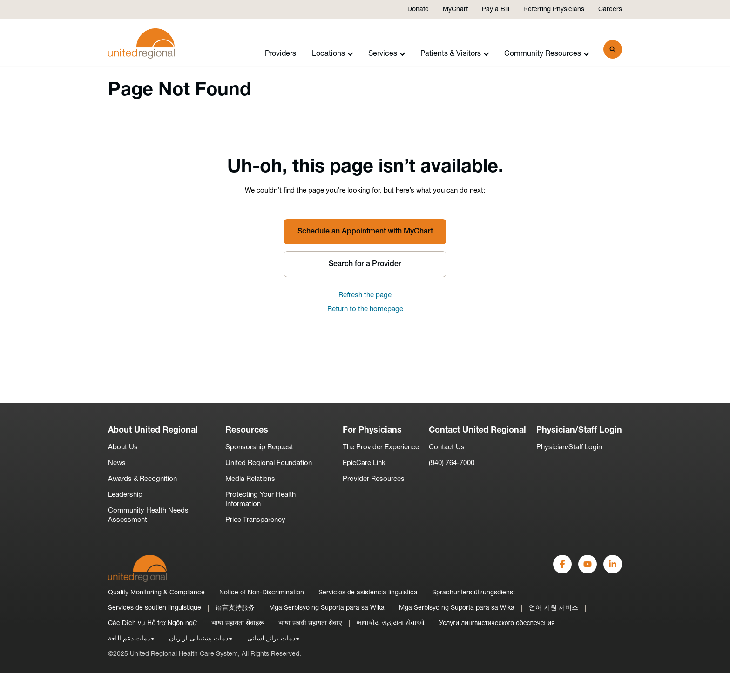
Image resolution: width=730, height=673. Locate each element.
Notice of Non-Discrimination (261, 592)
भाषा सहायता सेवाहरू (237, 623)
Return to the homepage (365, 309)
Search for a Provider (365, 264)
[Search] (612, 49)
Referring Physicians (553, 9)
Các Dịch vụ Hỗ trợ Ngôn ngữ (152, 623)
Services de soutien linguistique (154, 608)
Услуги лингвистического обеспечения (497, 623)
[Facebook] (562, 564)
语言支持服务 (235, 608)
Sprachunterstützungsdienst (473, 592)
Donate (418, 9)
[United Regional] (137, 568)
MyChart (455, 9)
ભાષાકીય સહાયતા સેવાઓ (391, 623)
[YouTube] (587, 564)
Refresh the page (365, 295)
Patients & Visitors (454, 54)
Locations (332, 54)
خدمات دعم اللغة (131, 638)
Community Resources (546, 54)
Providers (280, 54)
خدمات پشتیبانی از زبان (201, 638)
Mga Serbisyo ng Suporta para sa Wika (327, 608)
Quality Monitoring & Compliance (156, 592)
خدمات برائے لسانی (273, 638)
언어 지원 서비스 (553, 608)
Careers (610, 9)
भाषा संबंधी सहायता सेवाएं (310, 623)
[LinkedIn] (612, 564)
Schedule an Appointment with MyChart (365, 231)
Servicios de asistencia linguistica (368, 592)
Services (387, 54)
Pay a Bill (495, 9)
